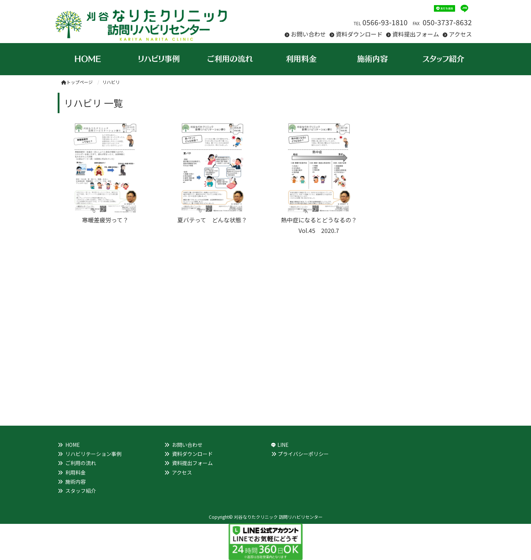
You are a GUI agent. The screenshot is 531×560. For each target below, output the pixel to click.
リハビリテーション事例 (93, 453)
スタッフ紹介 (80, 490)
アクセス (460, 34)
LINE (283, 444)
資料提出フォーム (415, 34)
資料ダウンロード (359, 34)
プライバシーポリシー (303, 453)
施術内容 (75, 481)
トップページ (77, 82)
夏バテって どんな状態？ (212, 219)
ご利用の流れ (80, 463)
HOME (72, 444)
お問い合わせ (308, 34)
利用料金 (75, 472)
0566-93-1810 (385, 22)
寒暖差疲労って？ (105, 219)
